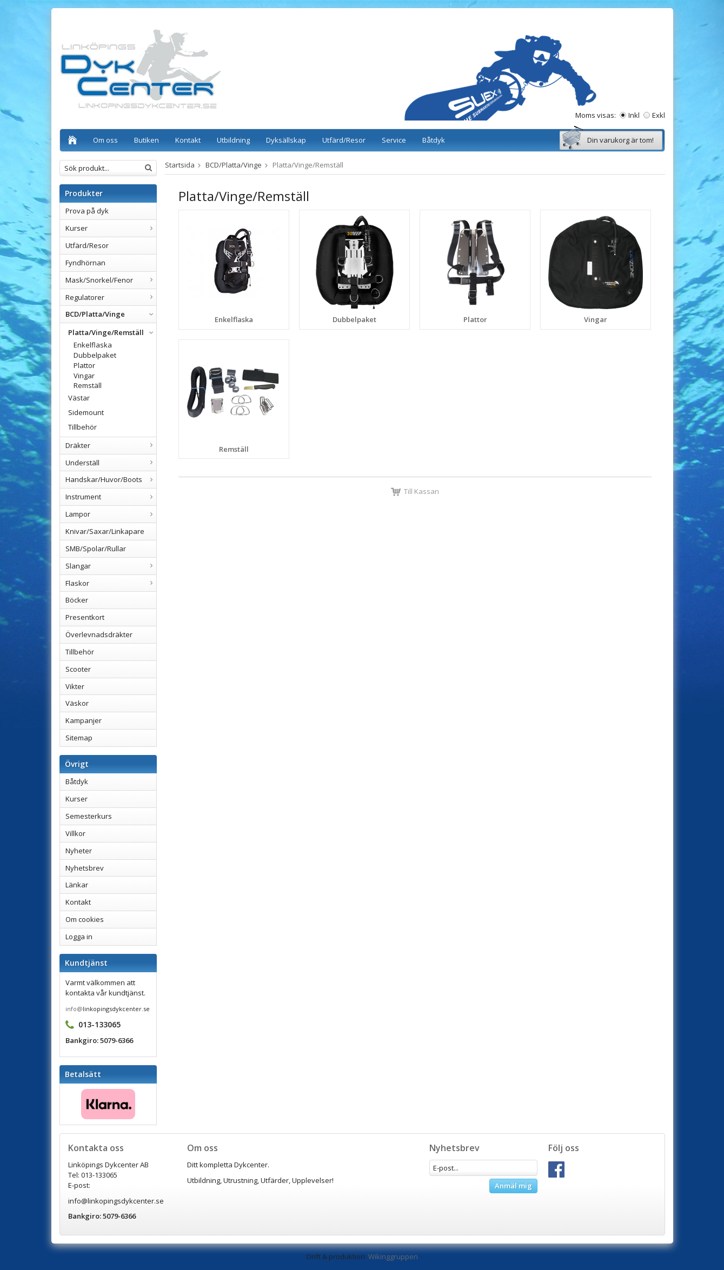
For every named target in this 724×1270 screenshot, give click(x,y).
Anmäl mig (513, 1186)
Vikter (74, 686)
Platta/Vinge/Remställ (112, 332)
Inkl (634, 115)
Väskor (77, 703)
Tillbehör (82, 427)
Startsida (180, 165)
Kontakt (188, 140)
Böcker (76, 600)
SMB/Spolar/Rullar (95, 548)
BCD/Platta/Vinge (110, 314)
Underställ (110, 462)
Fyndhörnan (85, 263)
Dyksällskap (286, 140)
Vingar (84, 375)
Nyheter (78, 850)
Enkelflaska (93, 345)
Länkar (76, 885)
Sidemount (86, 412)
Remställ (88, 385)
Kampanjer (83, 720)
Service (394, 140)
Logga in (78, 936)
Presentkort (84, 617)
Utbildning (233, 140)
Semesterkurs (88, 816)
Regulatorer (110, 297)
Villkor (75, 833)
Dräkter (110, 445)
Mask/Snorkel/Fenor (110, 280)
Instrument (110, 497)
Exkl (658, 115)
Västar (79, 398)
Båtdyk (433, 140)
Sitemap (78, 738)
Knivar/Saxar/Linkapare (104, 531)
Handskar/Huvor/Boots (110, 479)
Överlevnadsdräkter (98, 634)
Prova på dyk (87, 211)
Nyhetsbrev (84, 868)
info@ (74, 1009)
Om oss (105, 140)
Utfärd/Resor (344, 140)
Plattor (84, 365)
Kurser (110, 228)
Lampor (110, 514)
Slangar (110, 566)
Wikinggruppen (393, 1256)
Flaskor (110, 583)
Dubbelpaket (95, 355)
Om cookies (84, 919)
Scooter (78, 669)
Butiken (146, 140)
